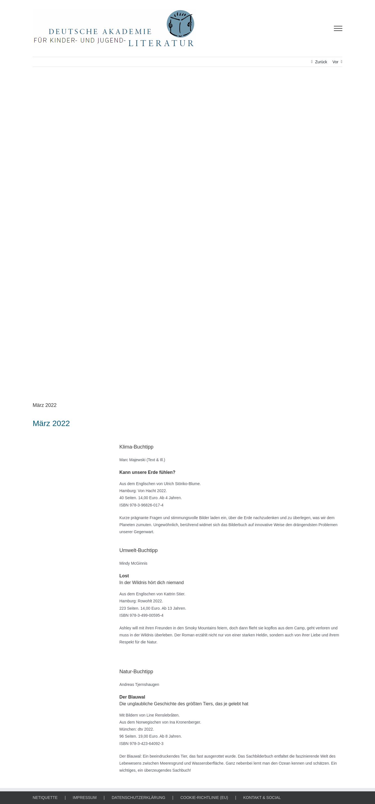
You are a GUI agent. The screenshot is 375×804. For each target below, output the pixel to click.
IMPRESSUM (85, 797)
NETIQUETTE (45, 797)
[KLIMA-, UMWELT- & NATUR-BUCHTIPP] (187, 238)
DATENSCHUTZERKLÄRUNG (138, 797)
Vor (335, 62)
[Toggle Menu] (338, 28)
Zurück (321, 62)
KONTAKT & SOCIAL (262, 797)
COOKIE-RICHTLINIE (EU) (204, 797)
